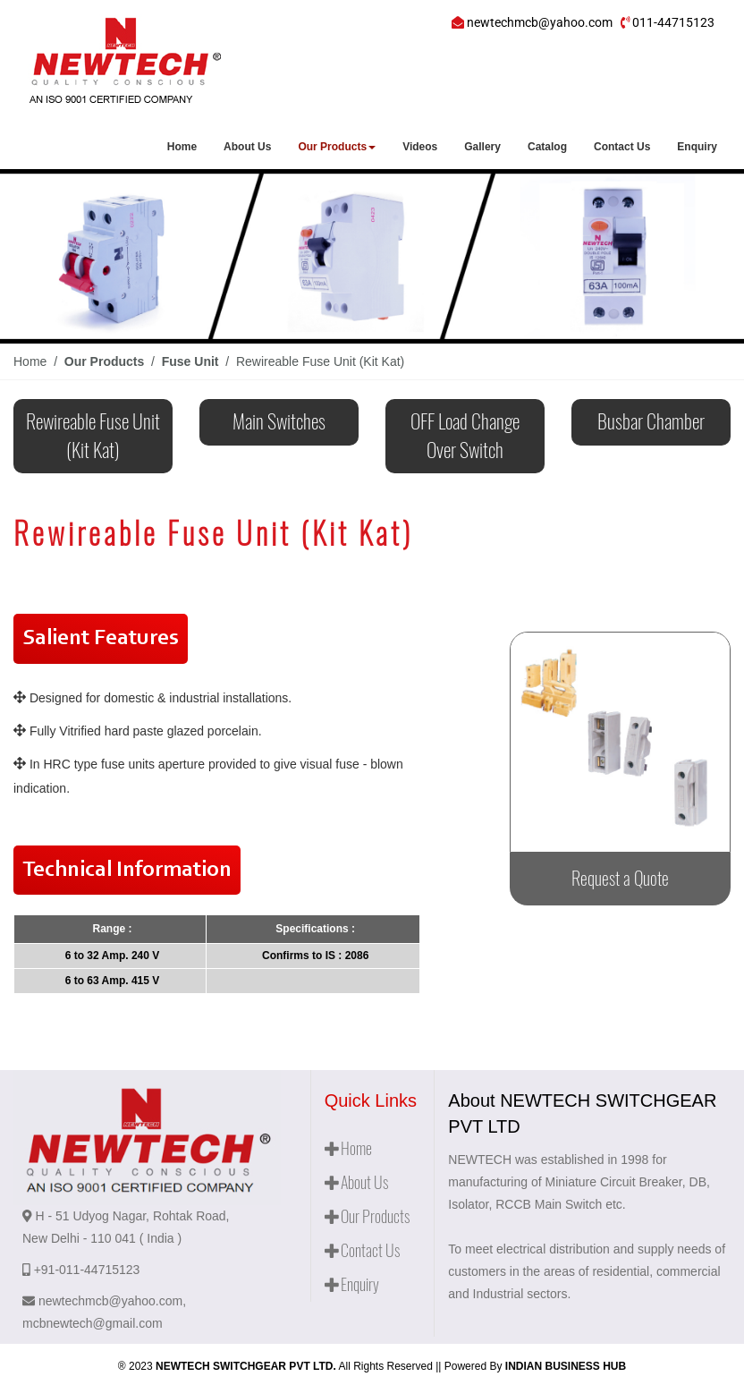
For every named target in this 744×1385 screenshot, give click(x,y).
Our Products (337, 146)
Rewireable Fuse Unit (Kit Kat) (93, 435)
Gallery (482, 146)
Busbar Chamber (651, 421)
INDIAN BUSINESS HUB (565, 1366)
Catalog (547, 146)
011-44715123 (673, 22)
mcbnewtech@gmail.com (92, 1323)
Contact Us (622, 146)
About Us (247, 146)
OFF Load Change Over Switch (465, 435)
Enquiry (697, 146)
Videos (419, 146)
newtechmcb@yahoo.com (540, 22)
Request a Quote (620, 878)
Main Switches (279, 421)
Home (182, 146)
